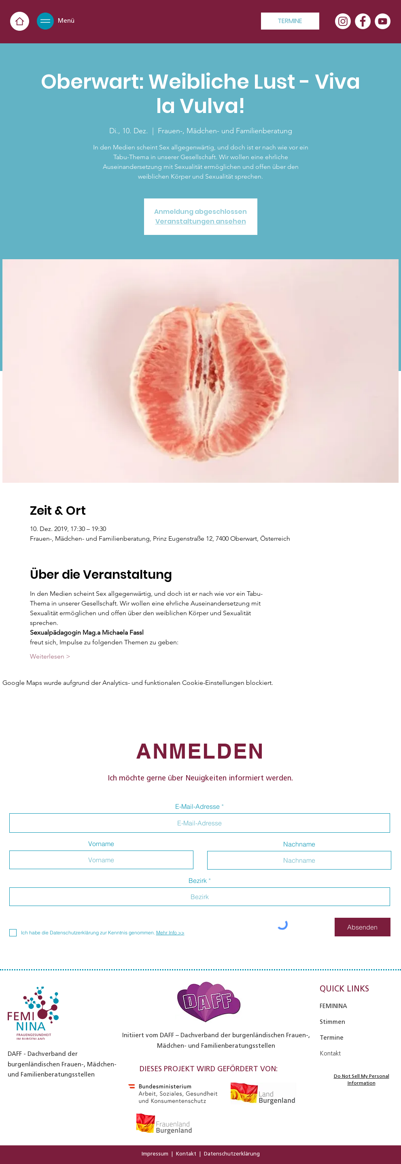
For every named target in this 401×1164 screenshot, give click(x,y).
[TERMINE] (290, 21)
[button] (45, 21)
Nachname (299, 844)
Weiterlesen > (50, 656)
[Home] (19, 21)
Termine (332, 1037)
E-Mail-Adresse (197, 806)
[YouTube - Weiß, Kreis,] (382, 21)
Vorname (101, 843)
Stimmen (332, 1021)
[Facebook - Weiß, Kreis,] (363, 21)
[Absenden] (362, 927)
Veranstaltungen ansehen (200, 221)
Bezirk (198, 880)
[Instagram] (343, 21)
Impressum (155, 1154)
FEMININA (333, 1006)
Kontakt (186, 1154)
